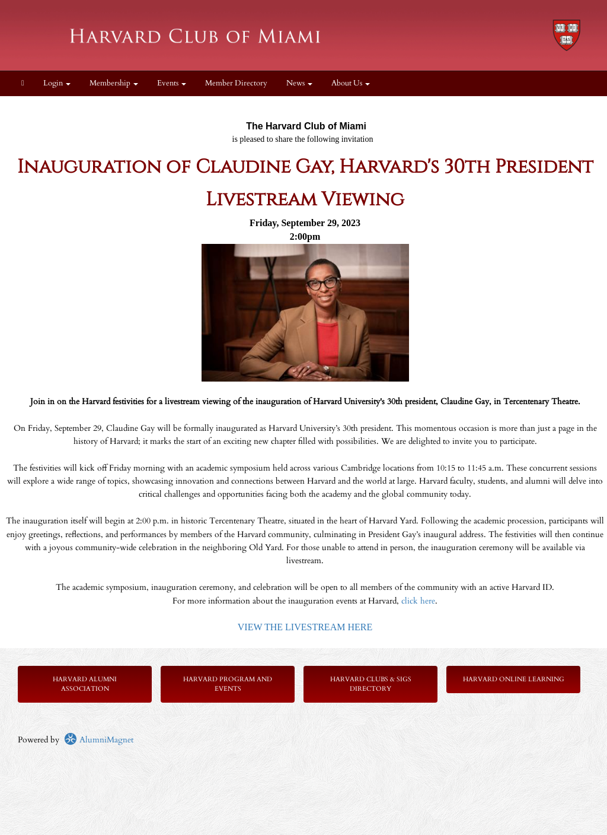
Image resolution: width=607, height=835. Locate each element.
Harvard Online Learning (513, 679)
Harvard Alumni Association (85, 684)
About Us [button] (350, 83)
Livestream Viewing (305, 199)
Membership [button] (114, 83)
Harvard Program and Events (227, 684)
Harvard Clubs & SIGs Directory (370, 684)
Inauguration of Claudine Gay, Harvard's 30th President (305, 167)
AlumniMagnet (98, 739)
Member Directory (236, 83)
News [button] (299, 83)
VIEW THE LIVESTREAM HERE (305, 627)
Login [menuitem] (57, 83)
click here (418, 601)
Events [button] (171, 83)
